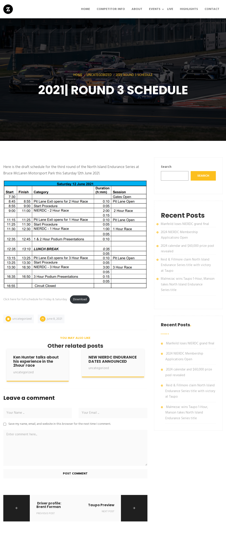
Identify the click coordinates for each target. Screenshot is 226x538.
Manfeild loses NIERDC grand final (185, 224)
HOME (85, 9)
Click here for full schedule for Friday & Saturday (35, 299)
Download (80, 299)
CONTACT (212, 9)
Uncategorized (99, 75)
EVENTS (154, 9)
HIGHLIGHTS (189, 9)
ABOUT (137, 9)
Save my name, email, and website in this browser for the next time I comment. (59, 424)
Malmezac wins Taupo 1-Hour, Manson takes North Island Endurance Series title (188, 284)
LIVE (170, 9)
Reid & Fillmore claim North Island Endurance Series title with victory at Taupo (186, 265)
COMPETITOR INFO (111, 9)
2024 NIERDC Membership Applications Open (179, 235)
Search (166, 167)
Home (78, 75)
